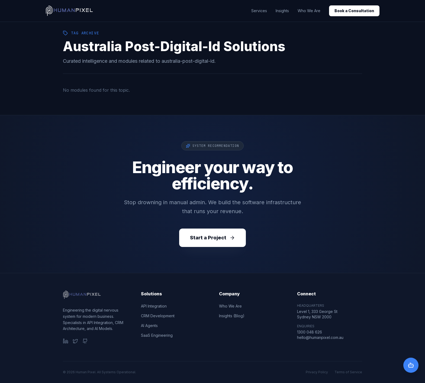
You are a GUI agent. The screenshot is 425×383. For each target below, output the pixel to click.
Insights (282, 10)
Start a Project (212, 237)
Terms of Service (348, 372)
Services (259, 10)
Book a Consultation (354, 10)
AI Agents (149, 325)
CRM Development (158, 315)
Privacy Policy (317, 372)
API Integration (154, 306)
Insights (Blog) (231, 315)
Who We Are (309, 10)
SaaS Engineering (157, 335)
